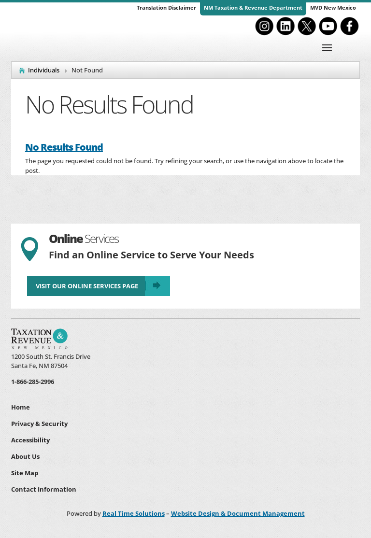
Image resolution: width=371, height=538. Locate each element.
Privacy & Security (39, 423)
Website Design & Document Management (238, 513)
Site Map (24, 472)
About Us (25, 456)
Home (20, 407)
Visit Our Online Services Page (87, 286)
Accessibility (30, 440)
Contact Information (43, 489)
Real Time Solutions (133, 513)
